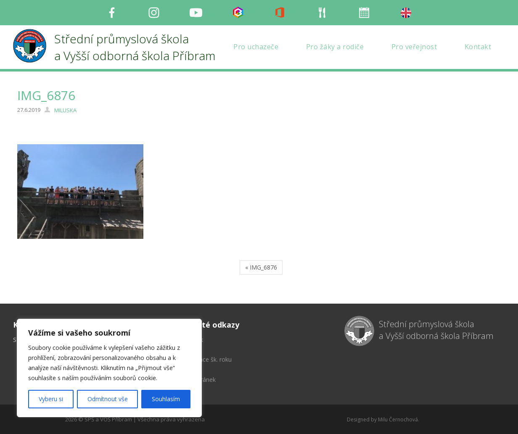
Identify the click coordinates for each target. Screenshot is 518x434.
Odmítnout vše (107, 399)
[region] (109, 368)
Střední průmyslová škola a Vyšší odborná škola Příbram (436, 330)
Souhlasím (166, 399)
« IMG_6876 (261, 267)
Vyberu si (51, 399)
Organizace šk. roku (205, 359)
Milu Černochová (398, 419)
